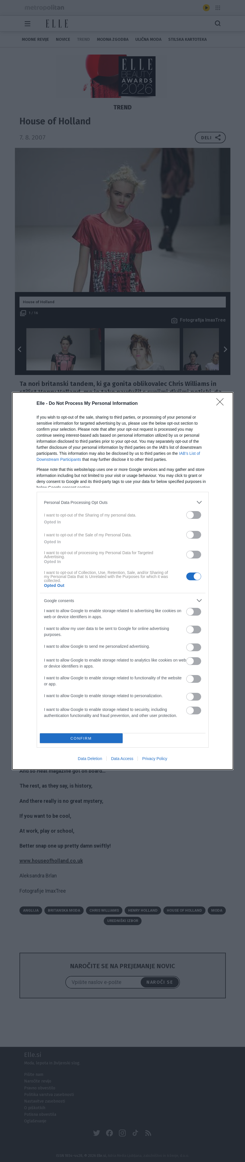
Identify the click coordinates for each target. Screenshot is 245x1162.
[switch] (193, 515)
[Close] (221, 403)
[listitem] (122, 502)
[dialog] (122, 581)
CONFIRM (81, 738)
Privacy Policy (154, 758)
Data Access (122, 758)
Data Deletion (90, 758)
